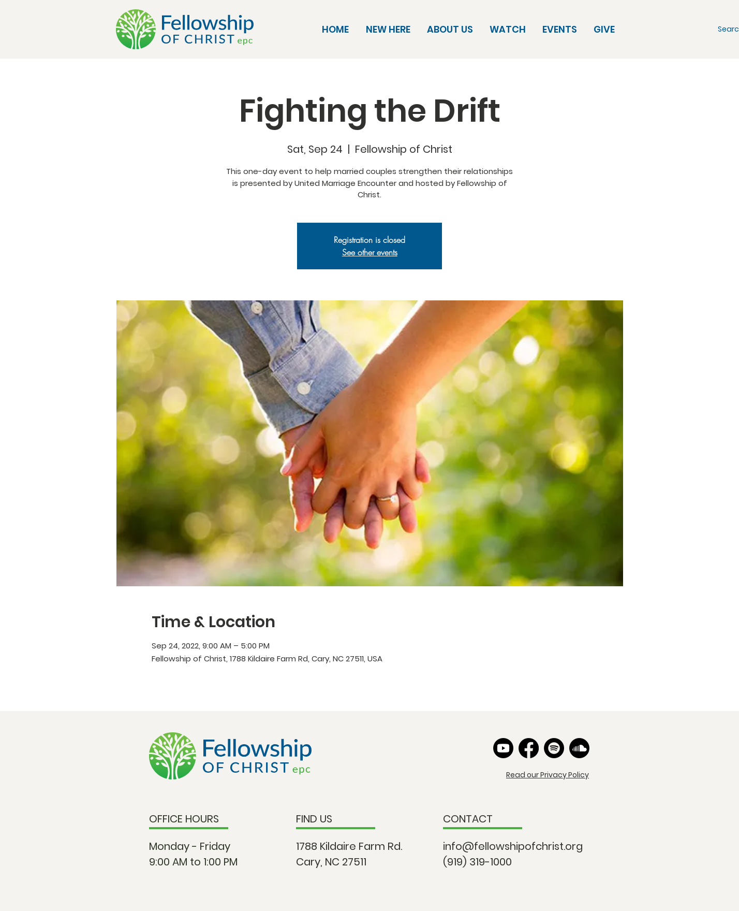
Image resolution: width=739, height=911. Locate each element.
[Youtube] (503, 748)
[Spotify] (554, 748)
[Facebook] (529, 748)
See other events (369, 252)
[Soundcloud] (579, 748)
